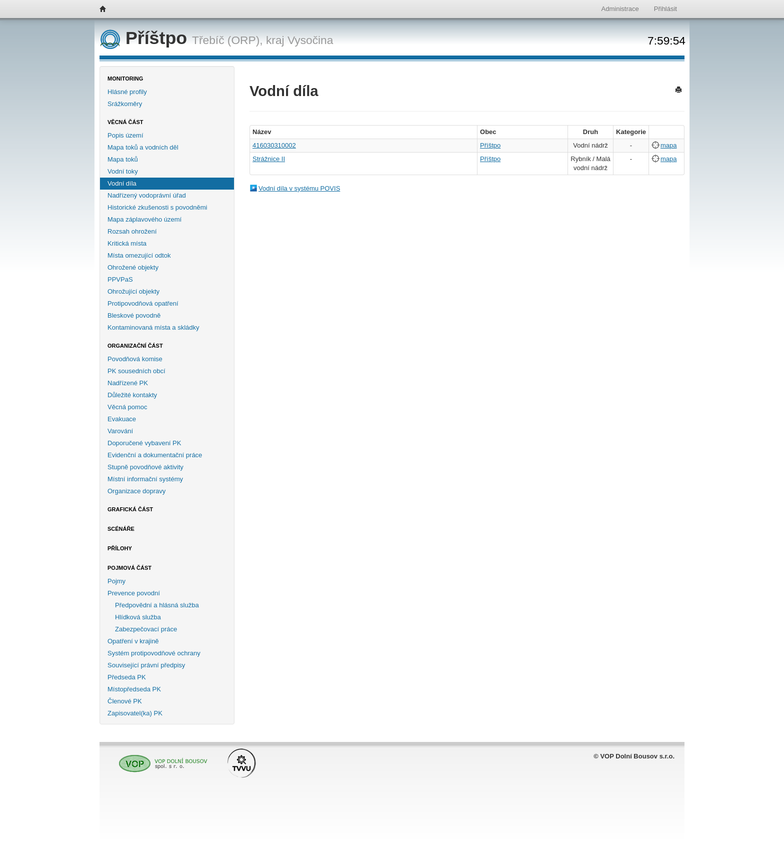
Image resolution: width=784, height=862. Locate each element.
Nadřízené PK (128, 383)
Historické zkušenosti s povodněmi (157, 207)
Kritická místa (127, 243)
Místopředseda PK (134, 689)
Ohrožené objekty (133, 267)
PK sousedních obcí (137, 371)
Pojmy (117, 581)
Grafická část (130, 509)
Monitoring (125, 79)
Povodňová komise (135, 359)
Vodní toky (123, 171)
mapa (668, 145)
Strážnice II (268, 159)
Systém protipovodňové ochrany (154, 653)
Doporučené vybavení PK (144, 443)
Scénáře (121, 529)
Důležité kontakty (132, 395)
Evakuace (122, 419)
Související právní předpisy (146, 665)
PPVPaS (120, 279)
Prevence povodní (134, 593)
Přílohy (120, 548)
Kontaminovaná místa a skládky (154, 327)
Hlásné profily (127, 92)
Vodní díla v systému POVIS (299, 188)
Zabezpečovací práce (146, 629)
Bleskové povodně (134, 315)
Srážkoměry (125, 104)
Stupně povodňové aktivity (146, 467)
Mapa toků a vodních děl (143, 147)
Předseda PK (127, 677)
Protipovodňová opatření (143, 303)
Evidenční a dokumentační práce (155, 455)
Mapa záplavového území (145, 219)
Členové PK (125, 701)
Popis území (126, 135)
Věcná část (126, 122)
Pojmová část (130, 568)
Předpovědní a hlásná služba (157, 605)
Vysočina (310, 40)
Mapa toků (123, 159)
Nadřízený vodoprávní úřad (147, 195)
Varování (120, 431)
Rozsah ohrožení (132, 231)
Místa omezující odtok (139, 255)
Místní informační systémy (145, 479)
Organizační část (135, 346)
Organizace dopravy (137, 491)
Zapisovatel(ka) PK (135, 713)
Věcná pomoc (128, 407)
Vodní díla (122, 183)
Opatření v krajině (133, 641)
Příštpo (146, 38)
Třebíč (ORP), (227, 40)
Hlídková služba (138, 617)
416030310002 (274, 145)
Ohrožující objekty (134, 291)
